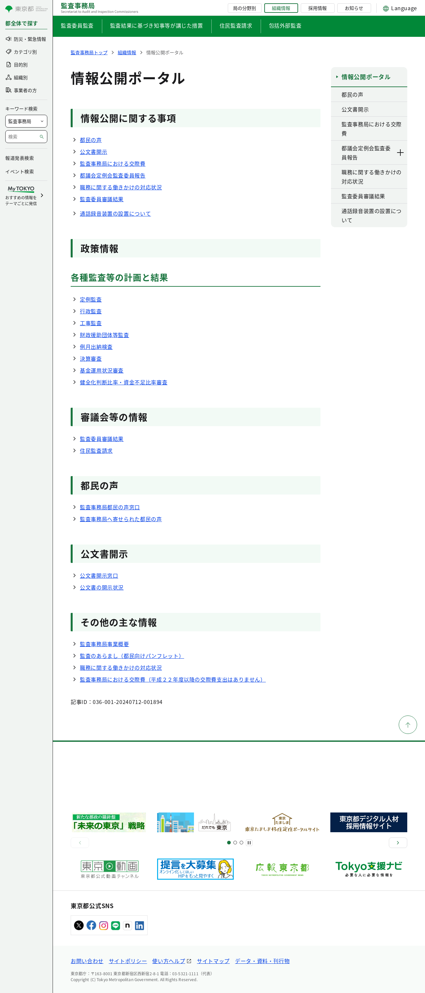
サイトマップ (213, 961)
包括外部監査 (285, 25)
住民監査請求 (236, 25)
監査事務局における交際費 (113, 163)
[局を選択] (26, 121)
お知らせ (354, 8)
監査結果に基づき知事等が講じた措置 (156, 25)
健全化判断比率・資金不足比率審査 (123, 382)
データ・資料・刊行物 (262, 961)
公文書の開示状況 (102, 587)
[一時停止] (249, 842)
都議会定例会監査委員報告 (113, 175)
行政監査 (91, 311)
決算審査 (91, 358)
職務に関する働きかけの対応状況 (121, 187)
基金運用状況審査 (102, 370)
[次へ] (398, 842)
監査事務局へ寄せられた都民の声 (121, 519)
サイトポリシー (128, 961)
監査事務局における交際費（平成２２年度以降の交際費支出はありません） (173, 679)
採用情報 (317, 8)
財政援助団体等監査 (104, 335)
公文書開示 (93, 152)
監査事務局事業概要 (104, 644)
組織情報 (281, 8)
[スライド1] (229, 842)
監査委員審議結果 (102, 199)
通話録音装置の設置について (115, 213)
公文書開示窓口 (99, 575)
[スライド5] (235, 842)
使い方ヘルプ (168, 961)
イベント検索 (19, 171)
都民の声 (91, 140)
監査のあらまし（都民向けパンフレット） (132, 656)
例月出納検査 (96, 347)
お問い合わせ (87, 961)
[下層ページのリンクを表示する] (401, 153)
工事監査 (91, 323)
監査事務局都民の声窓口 (110, 507)
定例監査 (91, 299)
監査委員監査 (77, 25)
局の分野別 (244, 8)
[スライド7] (241, 842)
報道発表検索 (19, 158)
